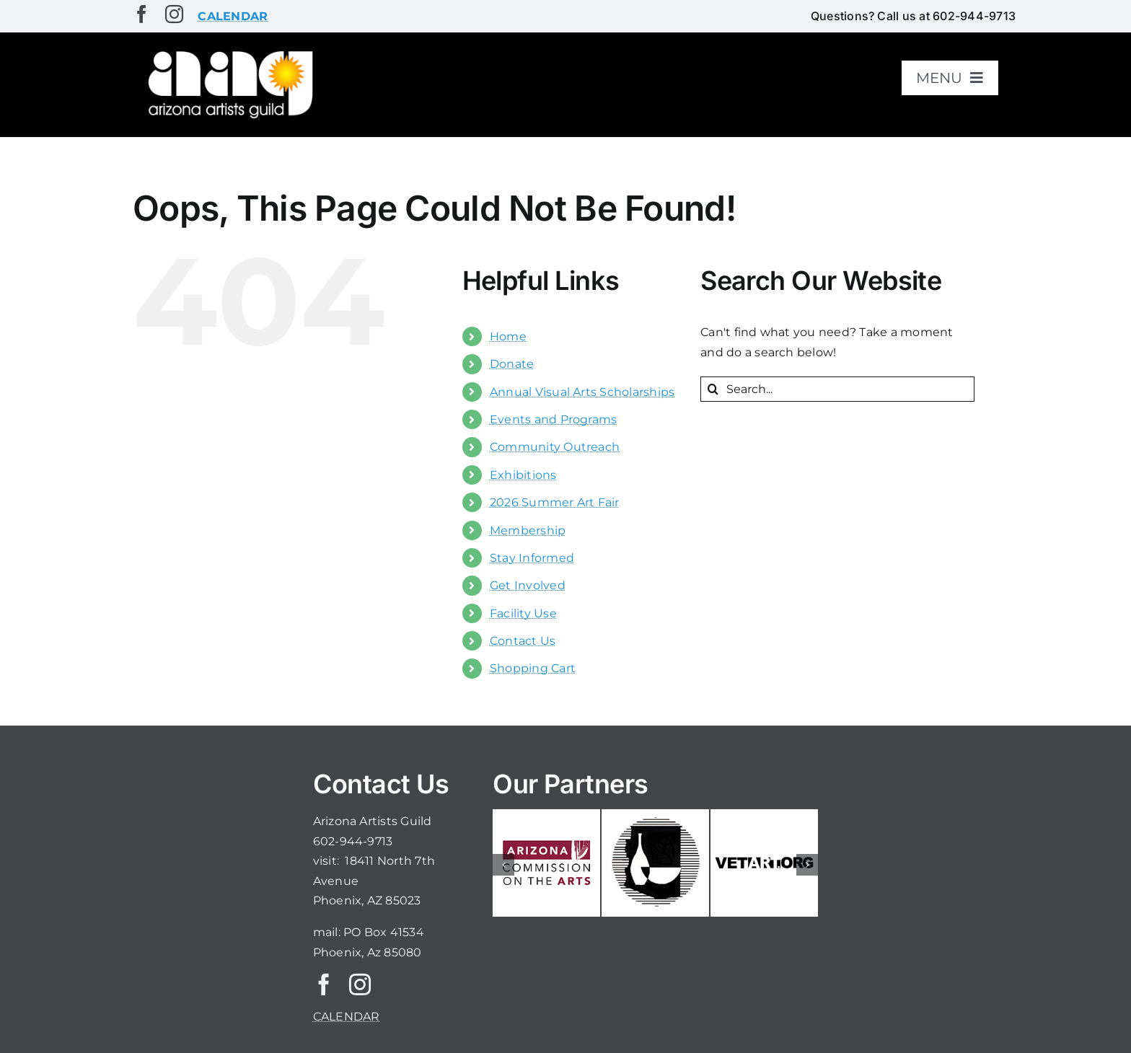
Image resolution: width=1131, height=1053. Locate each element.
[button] (503, 865)
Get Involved (528, 585)
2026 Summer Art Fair (555, 502)
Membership (528, 530)
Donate (512, 364)
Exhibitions (523, 475)
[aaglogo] (228, 51)
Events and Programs (553, 419)
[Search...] (837, 389)
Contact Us (522, 641)
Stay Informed (532, 558)
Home (508, 336)
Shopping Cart (533, 668)
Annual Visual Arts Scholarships (582, 392)
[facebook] (142, 14)
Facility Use (523, 613)
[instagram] (174, 14)
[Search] (713, 389)
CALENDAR (346, 1016)
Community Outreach (555, 447)
